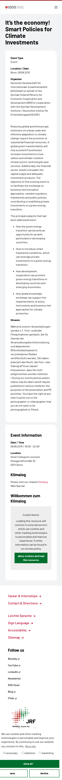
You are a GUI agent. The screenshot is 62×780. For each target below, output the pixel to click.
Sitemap (16, 637)
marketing (46, 752)
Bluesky (14, 658)
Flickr (12, 698)
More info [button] (30, 746)
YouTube (14, 665)
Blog (12, 691)
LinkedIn (14, 671)
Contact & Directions (24, 603)
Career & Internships (24, 596)
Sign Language (20, 623)
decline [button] (44, 773)
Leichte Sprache (21, 616)
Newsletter (14, 678)
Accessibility (19, 630)
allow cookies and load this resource (31, 557)
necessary (10, 752)
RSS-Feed (13, 685)
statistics (28, 752)
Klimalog (43, 481)
